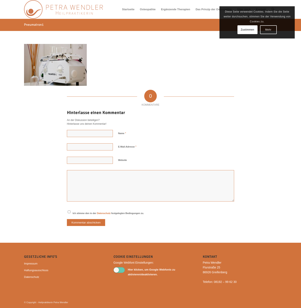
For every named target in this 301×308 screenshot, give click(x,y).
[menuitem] (128, 9)
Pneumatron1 (34, 25)
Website (122, 160)
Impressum (30, 263)
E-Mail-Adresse (127, 146)
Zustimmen (247, 29)
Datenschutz (104, 213)
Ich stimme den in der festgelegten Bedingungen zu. (108, 213)
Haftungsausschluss (36, 270)
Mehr (268, 29)
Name (122, 133)
